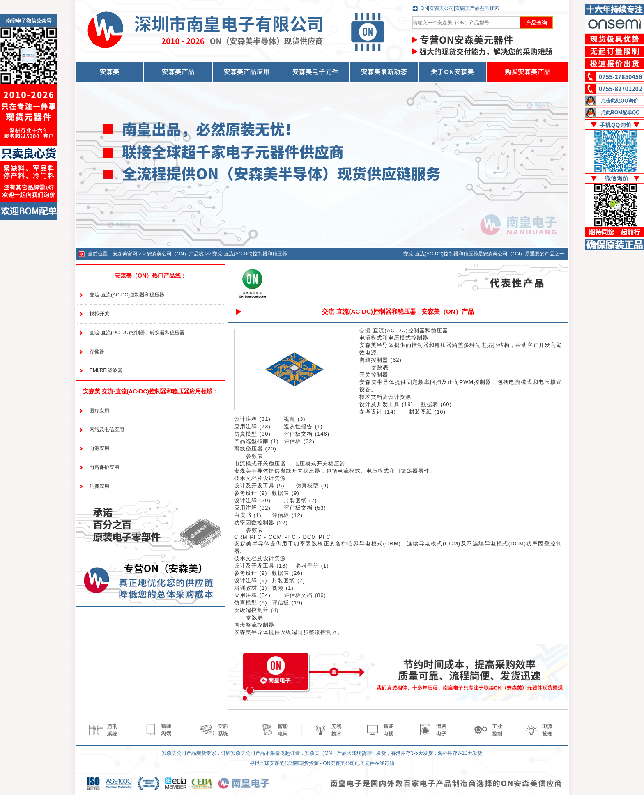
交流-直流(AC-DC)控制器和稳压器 (249, 254)
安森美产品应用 (247, 71)
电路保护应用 (104, 467)
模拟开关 (99, 314)
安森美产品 (178, 71)
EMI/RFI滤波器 (106, 370)
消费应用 (99, 486)
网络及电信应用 (107, 429)
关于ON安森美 (452, 71)
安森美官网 (125, 254)
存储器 (97, 351)
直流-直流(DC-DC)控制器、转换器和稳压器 (137, 332)
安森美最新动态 (384, 71)
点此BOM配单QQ (620, 112)
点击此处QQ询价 (619, 100)
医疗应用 (99, 411)
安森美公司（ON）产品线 (175, 254)
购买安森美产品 (528, 71)
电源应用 (99, 448)
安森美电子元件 (315, 71)
